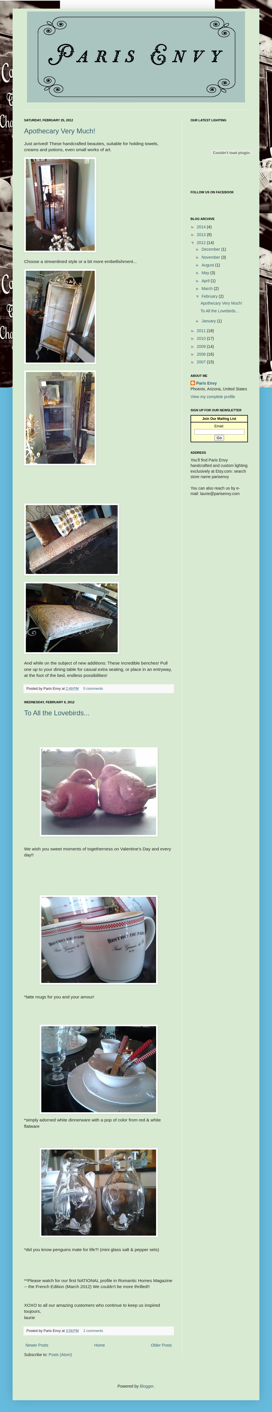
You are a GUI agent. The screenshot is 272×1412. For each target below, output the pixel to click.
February (210, 296)
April (206, 280)
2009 (202, 346)
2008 (202, 354)
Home (99, 1345)
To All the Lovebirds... (57, 713)
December (211, 249)
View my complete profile (213, 396)
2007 (202, 362)
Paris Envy (206, 383)
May (205, 272)
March (207, 288)
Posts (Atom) (60, 1354)
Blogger (146, 1386)
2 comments (93, 1331)
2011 (202, 330)
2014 (202, 227)
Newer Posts (37, 1345)
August (208, 265)
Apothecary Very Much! (59, 131)
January (209, 321)
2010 (202, 338)
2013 (202, 234)
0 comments (93, 689)
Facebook (196, 203)
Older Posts (161, 1345)
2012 (202, 242)
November (211, 257)
